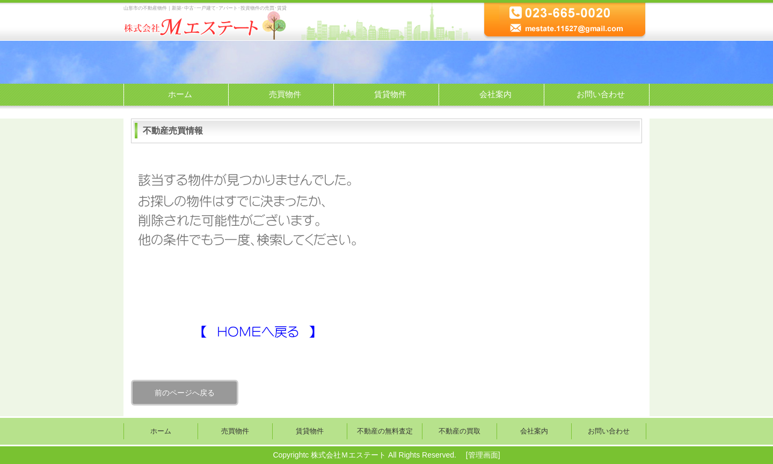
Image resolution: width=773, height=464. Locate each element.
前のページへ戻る (185, 392)
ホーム (180, 94)
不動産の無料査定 (385, 431)
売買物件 (285, 94)
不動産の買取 (459, 431)
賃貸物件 (390, 94)
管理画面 (483, 455)
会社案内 (495, 94)
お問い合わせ (601, 94)
